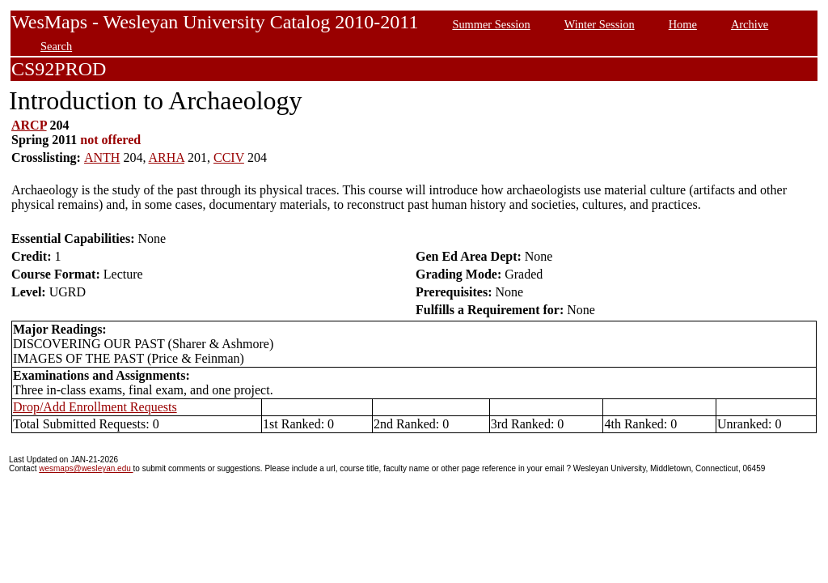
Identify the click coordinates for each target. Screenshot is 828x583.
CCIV (228, 157)
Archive (749, 24)
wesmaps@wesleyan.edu (86, 468)
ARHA (166, 157)
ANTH (102, 157)
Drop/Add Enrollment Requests (95, 407)
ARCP (29, 125)
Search (56, 46)
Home (683, 24)
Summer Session (491, 24)
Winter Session (599, 24)
